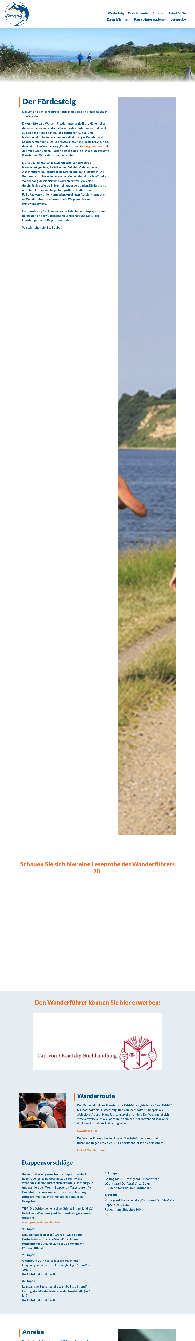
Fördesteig (116, 13)
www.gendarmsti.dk (94, 146)
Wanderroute (138, 13)
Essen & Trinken (118, 19)
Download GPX (87, 1131)
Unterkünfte (177, 13)
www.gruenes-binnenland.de (41, 1222)
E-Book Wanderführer (91, 1150)
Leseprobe (178, 19)
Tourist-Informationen (150, 19)
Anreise (157, 13)
